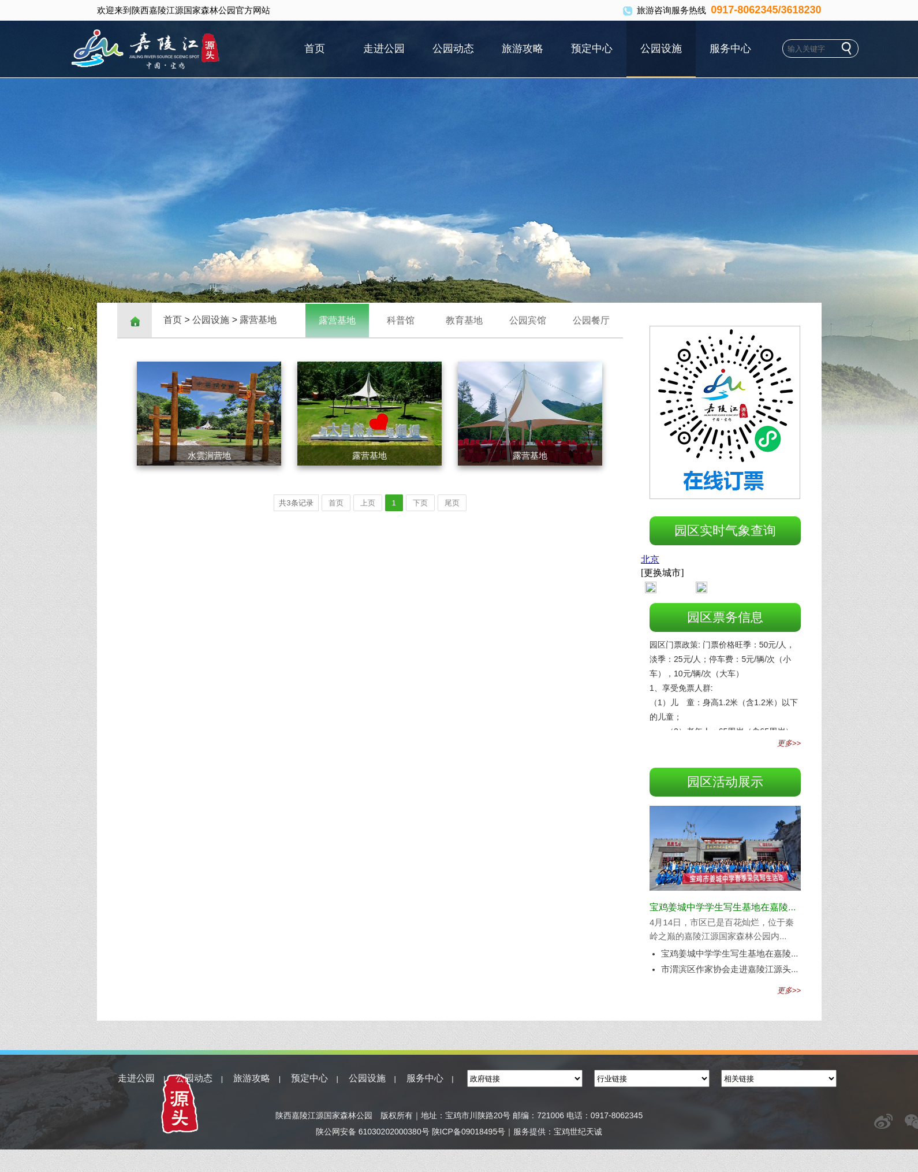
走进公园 (384, 48)
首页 (314, 48)
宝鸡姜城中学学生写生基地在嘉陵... (723, 907)
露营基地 (258, 320)
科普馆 (401, 320)
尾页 (452, 502)
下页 (420, 502)
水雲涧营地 (209, 455)
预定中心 (592, 48)
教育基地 (464, 320)
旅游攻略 (522, 48)
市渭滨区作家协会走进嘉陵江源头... (729, 969)
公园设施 (661, 48)
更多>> (789, 743)
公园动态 (453, 48)
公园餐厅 (591, 320)
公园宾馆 (527, 320)
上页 (367, 502)
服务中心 (730, 48)
